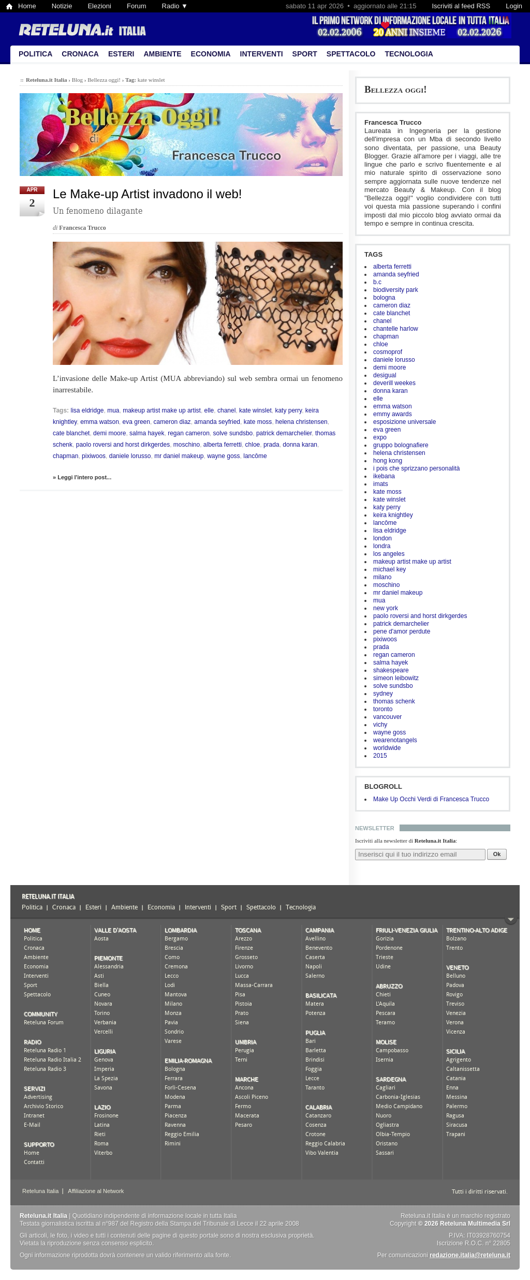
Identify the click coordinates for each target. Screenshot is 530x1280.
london (382, 538)
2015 (380, 755)
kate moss (387, 491)
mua (379, 600)
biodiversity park (395, 289)
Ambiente (162, 54)
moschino (386, 584)
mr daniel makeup (397, 592)
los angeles (389, 553)
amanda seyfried (396, 274)
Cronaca (80, 54)
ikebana (384, 476)
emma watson (392, 406)
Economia (211, 54)
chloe (380, 344)
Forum (136, 6)
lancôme (384, 522)
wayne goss (389, 732)
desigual (384, 375)
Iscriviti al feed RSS (461, 6)
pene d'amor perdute (401, 631)
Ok (497, 854)
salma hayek (390, 662)
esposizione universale (404, 421)
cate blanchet (391, 313)
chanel (382, 321)
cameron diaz (391, 305)
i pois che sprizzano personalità (416, 468)
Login (514, 6)
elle (378, 398)
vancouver (387, 716)
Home (27, 6)
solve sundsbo (393, 685)
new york (385, 608)
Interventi (261, 54)
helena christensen (399, 453)
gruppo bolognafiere (401, 445)
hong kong (387, 460)
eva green (387, 429)
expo (380, 437)
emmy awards (392, 414)
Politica (35, 54)
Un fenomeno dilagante (98, 211)
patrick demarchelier (401, 623)
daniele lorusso (394, 359)
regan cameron (394, 654)
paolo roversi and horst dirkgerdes (420, 616)
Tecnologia (409, 54)
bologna (384, 297)
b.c (377, 282)
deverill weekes (394, 383)
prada (381, 647)
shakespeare (391, 670)
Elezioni (99, 6)
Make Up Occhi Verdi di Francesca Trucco (431, 799)
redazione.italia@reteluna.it (470, 1255)
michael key (389, 569)
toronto (382, 709)
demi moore (389, 367)
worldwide (387, 748)
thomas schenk (394, 701)
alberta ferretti (392, 266)
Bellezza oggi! (395, 89)
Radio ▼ (175, 6)
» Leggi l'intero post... (82, 477)
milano (382, 577)
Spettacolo (351, 54)
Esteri (121, 54)
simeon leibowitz (396, 678)
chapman (386, 336)
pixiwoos (385, 639)
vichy (380, 724)
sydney (383, 693)
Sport (304, 54)
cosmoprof (387, 352)
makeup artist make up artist (412, 561)
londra (381, 546)
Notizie (62, 6)
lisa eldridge (389, 530)
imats (380, 484)
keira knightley (393, 515)
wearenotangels (395, 740)
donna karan (390, 390)
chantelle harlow (395, 328)
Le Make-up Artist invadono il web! (147, 194)
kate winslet (389, 499)
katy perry (387, 507)
